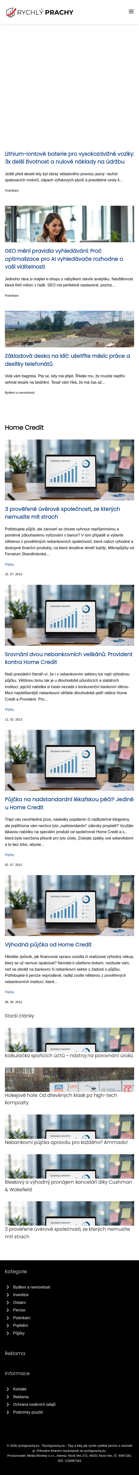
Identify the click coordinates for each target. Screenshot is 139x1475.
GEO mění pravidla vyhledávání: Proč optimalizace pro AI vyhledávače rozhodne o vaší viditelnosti (64, 259)
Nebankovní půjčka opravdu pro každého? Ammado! (66, 1142)
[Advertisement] (69, 60)
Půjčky (9, 564)
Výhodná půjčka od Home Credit (48, 944)
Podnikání (12, 190)
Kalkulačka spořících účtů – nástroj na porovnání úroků (69, 1055)
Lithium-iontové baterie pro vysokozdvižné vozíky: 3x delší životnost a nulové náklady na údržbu (69, 158)
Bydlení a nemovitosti (20, 392)
